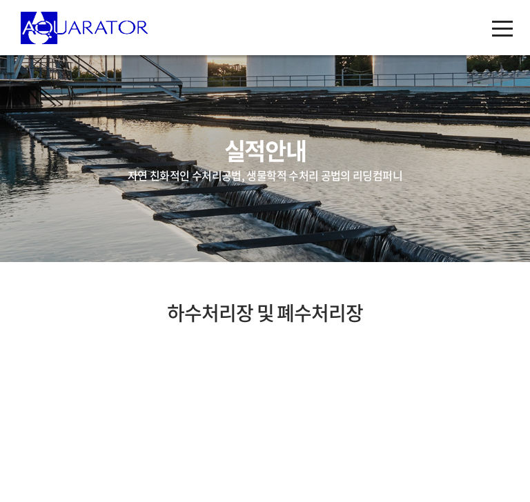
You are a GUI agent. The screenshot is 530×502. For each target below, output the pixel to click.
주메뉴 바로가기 (0, 0)
